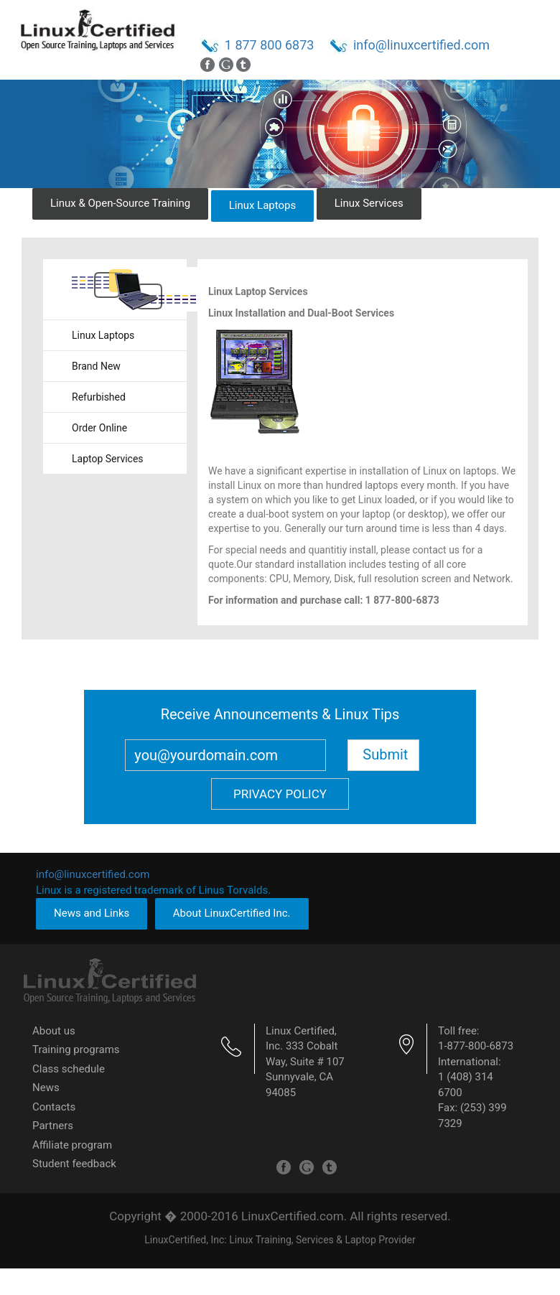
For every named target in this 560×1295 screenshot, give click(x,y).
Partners (52, 1125)
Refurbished (99, 397)
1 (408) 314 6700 (465, 1084)
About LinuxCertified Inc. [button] (232, 913)
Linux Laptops (103, 335)
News (46, 1087)
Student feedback (74, 1163)
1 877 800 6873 (269, 44)
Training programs (76, 1049)
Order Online (99, 428)
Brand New (96, 366)
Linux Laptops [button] (263, 205)
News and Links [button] (91, 913)
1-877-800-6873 (475, 1045)
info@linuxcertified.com (421, 44)
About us (53, 1030)
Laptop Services (108, 458)
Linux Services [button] (369, 203)
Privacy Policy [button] (280, 794)
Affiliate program (72, 1145)
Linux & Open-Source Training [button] (120, 203)
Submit (385, 754)
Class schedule (68, 1068)
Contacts (53, 1106)
